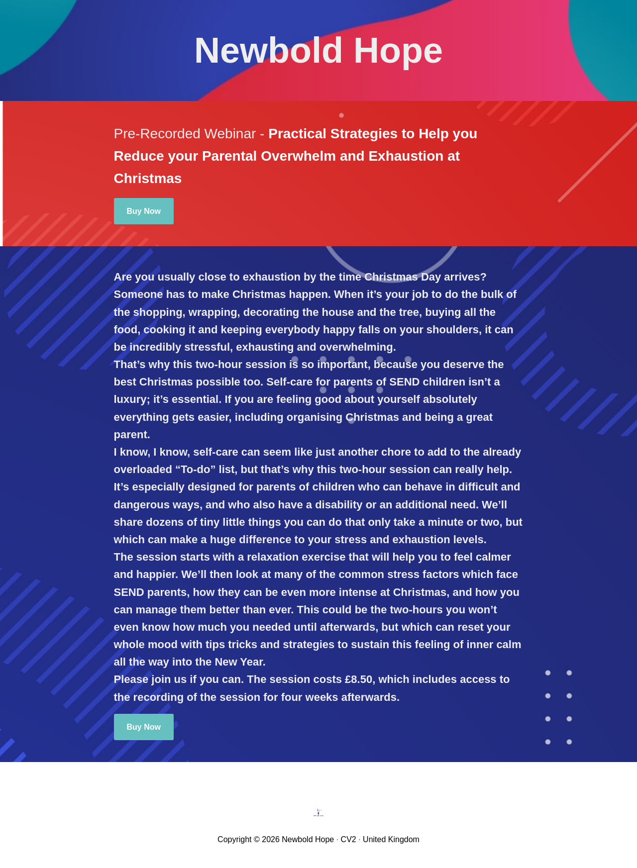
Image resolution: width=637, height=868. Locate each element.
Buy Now (144, 211)
